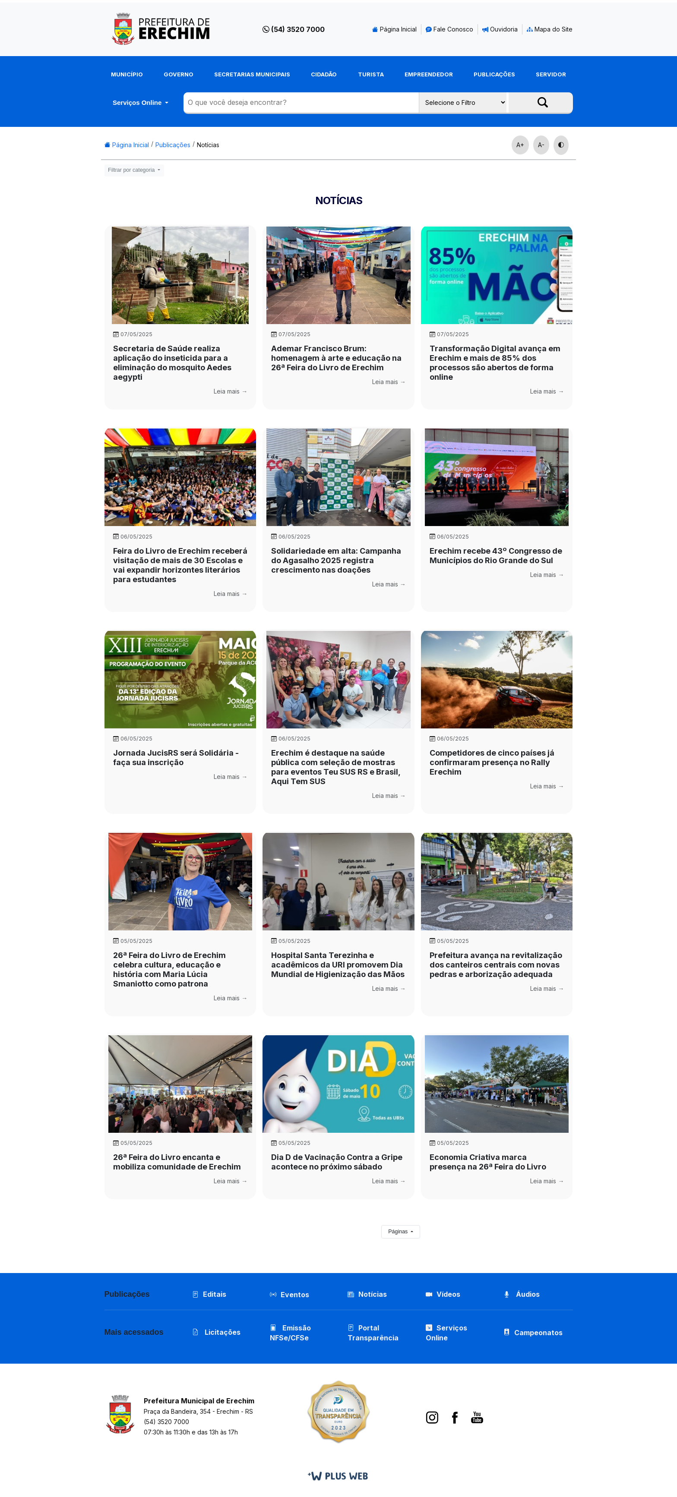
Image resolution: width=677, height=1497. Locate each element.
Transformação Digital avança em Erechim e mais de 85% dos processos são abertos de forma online (495, 362)
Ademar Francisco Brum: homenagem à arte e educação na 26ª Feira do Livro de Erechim (336, 358)
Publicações (494, 74)
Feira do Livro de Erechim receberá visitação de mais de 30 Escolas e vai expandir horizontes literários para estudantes (180, 565)
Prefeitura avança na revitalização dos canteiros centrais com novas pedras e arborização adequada (496, 965)
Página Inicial (394, 29)
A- (541, 144)
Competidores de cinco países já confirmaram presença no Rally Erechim (492, 762)
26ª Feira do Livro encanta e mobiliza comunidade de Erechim (177, 1162)
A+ (520, 144)
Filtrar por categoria (132, 170)
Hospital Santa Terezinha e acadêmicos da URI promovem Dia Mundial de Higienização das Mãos (338, 965)
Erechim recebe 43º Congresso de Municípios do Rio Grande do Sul (496, 555)
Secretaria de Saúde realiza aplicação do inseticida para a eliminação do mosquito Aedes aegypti (172, 362)
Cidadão (324, 74)
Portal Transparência (373, 1333)
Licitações (216, 1332)
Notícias (208, 144)
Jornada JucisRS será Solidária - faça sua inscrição (176, 757)
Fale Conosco (449, 29)
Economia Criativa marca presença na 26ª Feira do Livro (488, 1162)
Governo (178, 74)
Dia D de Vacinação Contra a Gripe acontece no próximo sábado (336, 1162)
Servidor (551, 74)
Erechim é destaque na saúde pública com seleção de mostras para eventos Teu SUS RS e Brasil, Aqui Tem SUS (335, 767)
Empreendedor (429, 74)
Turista (371, 74)
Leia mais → (230, 391)
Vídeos (443, 1294)
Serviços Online (138, 102)
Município (127, 74)
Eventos (295, 1294)
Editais (209, 1294)
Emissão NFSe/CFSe (290, 1333)
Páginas (398, 1232)
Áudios (521, 1294)
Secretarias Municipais (252, 74)
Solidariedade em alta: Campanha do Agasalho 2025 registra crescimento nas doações (336, 560)
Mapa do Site (550, 29)
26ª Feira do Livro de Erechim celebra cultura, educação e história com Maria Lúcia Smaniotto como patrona (169, 969)
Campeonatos (538, 1332)
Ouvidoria (500, 29)
